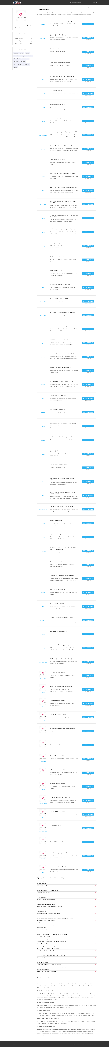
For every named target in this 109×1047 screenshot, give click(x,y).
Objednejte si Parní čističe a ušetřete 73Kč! (59, 395)
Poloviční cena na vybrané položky (58, 769)
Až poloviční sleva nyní (55, 825)
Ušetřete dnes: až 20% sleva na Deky (58, 326)
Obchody (14, 1044)
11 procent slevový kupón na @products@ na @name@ (62, 312)
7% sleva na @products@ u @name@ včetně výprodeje (62, 229)
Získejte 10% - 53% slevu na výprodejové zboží (61, 686)
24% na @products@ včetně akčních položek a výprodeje (63, 423)
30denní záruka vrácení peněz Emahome (59, 48)
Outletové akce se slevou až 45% (57, 811)
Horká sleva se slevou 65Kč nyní (57, 672)
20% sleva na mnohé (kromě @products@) (60, 645)
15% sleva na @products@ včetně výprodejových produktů (63, 132)
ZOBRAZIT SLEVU (88, 24)
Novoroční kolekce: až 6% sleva (57, 783)
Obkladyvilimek (18, 58)
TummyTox (23, 56)
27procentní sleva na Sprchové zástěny (59, 534)
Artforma (23, 61)
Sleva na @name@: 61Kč (56, 520)
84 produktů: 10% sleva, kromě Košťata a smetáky (61, 381)
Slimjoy (27, 53)
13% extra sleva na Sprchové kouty (58, 589)
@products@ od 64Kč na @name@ (58, 34)
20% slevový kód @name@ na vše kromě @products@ (62, 173)
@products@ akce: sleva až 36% (57, 104)
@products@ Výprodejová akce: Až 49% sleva (60, 118)
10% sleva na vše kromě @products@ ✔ (59, 631)
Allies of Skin (26, 64)
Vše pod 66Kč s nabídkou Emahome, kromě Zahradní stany (63, 187)
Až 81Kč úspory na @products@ (57, 90)
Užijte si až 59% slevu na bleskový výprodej (60, 797)
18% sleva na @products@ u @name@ (59, 561)
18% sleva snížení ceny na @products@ (59, 298)
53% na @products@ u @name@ (57, 409)
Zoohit (21, 53)
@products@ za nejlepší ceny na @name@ (60, 62)
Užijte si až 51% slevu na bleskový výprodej (60, 866)
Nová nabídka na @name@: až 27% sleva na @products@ (63, 145)
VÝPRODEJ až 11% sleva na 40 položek (59, 340)
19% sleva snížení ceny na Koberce (58, 603)
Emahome (95, 7)
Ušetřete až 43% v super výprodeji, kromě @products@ (62, 575)
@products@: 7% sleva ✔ (56, 450)
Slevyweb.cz (89, 7)
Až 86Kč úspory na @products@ (57, 256)
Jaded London (17, 64)
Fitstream (16, 61)
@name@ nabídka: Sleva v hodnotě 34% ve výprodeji (62, 76)
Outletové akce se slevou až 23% (57, 755)
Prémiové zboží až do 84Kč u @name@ (59, 464)
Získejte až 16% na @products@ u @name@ (60, 367)
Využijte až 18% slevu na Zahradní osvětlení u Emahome (63, 353)
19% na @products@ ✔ (55, 243)
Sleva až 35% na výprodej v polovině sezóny (60, 853)
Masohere (26, 58)
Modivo (16, 53)
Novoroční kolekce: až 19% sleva (57, 700)
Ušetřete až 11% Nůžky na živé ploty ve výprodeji (61, 437)
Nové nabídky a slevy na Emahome (58, 714)
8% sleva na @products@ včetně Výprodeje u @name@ (63, 658)
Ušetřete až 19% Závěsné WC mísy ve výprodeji (61, 21)
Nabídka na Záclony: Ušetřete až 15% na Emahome (61, 617)
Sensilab (16, 56)
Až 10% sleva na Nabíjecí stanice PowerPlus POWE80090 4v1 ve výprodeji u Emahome (63, 548)
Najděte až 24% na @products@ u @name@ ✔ (61, 284)
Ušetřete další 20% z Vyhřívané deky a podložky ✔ (61, 506)
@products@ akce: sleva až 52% (57, 159)
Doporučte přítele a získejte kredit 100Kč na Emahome (62, 728)
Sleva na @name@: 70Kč (56, 270)
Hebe (15, 67)
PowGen (30, 56)
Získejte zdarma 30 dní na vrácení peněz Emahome (61, 742)
